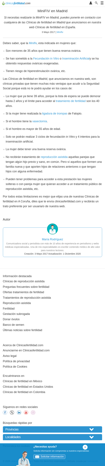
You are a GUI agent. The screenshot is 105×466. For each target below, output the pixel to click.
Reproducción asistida (17, 303)
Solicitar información (49, 456)
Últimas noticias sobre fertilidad (22, 330)
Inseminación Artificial (75, 58)
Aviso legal (10, 356)
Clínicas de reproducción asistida (24, 281)
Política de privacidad (16, 361)
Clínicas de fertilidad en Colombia (24, 392)
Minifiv (60, 32)
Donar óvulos (11, 319)
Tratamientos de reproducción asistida (27, 297)
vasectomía (39, 121)
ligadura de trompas (54, 113)
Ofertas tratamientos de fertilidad (23, 292)
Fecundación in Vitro (46, 58)
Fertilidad (9, 308)
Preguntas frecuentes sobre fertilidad (26, 286)
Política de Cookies (15, 366)
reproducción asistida (54, 157)
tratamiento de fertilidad (71, 101)
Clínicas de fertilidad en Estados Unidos (28, 386)
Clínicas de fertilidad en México (22, 381)
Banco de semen (13, 324)
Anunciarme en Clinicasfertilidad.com (26, 350)
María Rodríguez (52, 239)
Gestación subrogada (16, 314)
